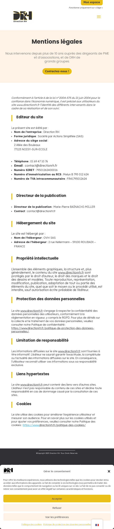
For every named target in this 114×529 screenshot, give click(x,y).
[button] (109, 471)
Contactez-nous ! (57, 71)
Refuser (57, 507)
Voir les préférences (57, 517)
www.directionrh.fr (69, 351)
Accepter (57, 498)
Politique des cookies (31, 524)
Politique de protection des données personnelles (67, 524)
